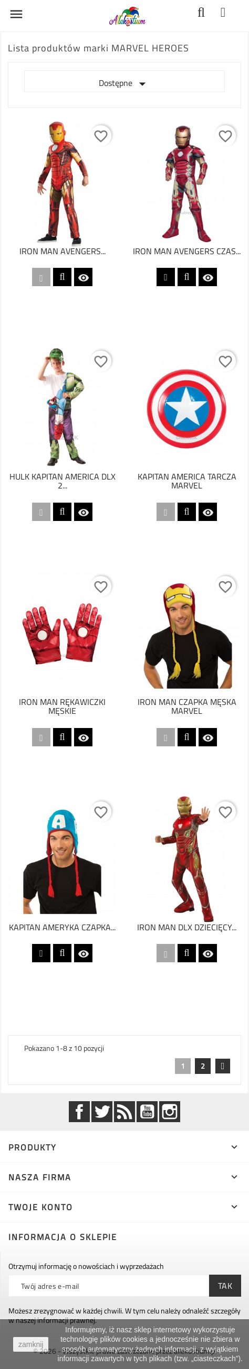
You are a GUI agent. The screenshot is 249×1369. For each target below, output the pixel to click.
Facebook (79, 1111)
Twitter (101, 1111)
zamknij (30, 1344)
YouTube (147, 1111)
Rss (124, 1111)
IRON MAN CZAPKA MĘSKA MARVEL (187, 707)
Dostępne (124, 84)
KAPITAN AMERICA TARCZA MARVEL (187, 481)
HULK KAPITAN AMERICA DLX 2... (62, 481)
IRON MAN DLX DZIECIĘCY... (186, 927)
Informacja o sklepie (62, 1237)
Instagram (169, 1111)
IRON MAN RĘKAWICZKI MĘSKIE (62, 707)
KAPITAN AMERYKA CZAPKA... (62, 927)
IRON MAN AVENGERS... (62, 251)
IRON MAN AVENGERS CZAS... (187, 251)
